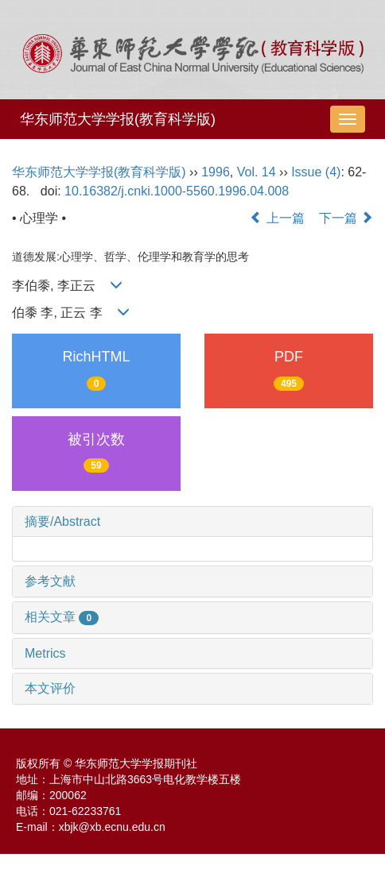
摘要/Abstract (62, 521)
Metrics (45, 653)
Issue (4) (315, 172)
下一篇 (346, 218)
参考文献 (50, 581)
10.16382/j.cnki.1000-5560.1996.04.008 (176, 191)
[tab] (192, 522)
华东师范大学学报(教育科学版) (118, 119)
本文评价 (50, 688)
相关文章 (62, 617)
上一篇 (277, 218)
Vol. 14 (256, 172)
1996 (215, 172)
